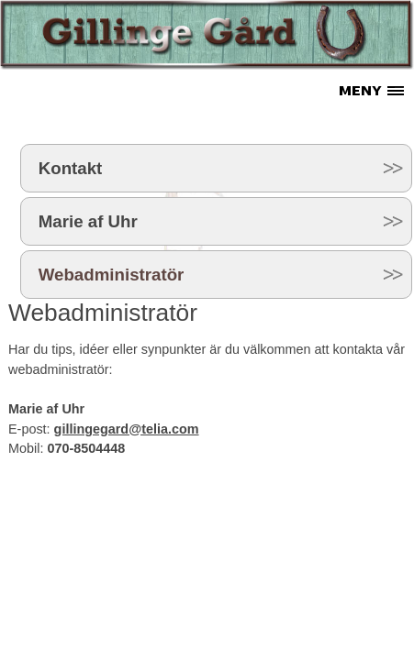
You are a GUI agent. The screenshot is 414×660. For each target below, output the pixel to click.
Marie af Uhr (88, 221)
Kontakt (71, 168)
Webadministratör (112, 274)
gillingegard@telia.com (126, 429)
